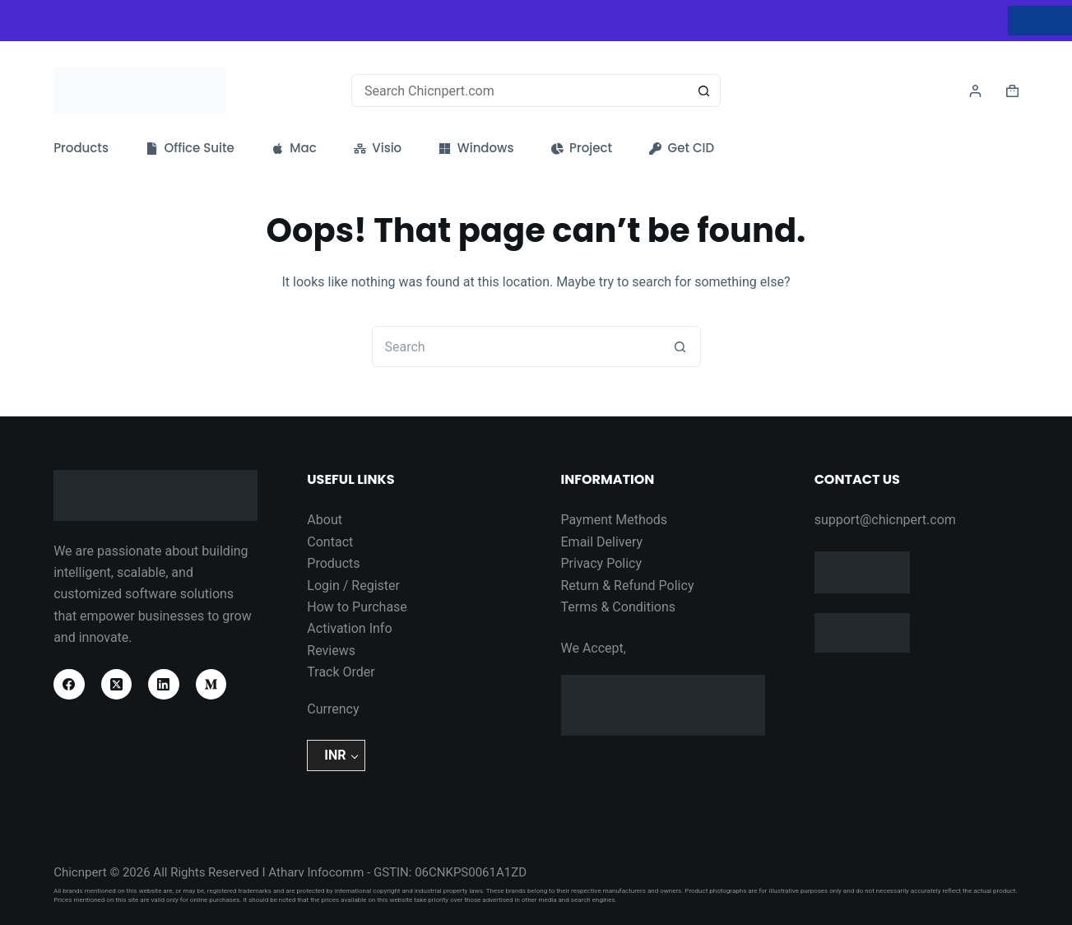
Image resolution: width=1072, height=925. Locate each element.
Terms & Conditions (618, 607)
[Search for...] (519, 90)
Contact (330, 542)
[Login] (975, 91)
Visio (377, 148)
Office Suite (190, 148)
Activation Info (349, 628)
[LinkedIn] (163, 684)
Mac (294, 148)
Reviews (331, 650)
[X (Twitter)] (116, 684)
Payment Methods (614, 520)
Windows (476, 148)
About (324, 520)
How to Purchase (357, 607)
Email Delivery (602, 542)
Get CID (681, 148)
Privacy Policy (602, 563)
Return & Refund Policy (627, 585)
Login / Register (353, 585)
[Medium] (211, 684)
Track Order (340, 672)
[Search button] (704, 90)
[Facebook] (69, 684)
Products (81, 148)
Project (582, 148)
